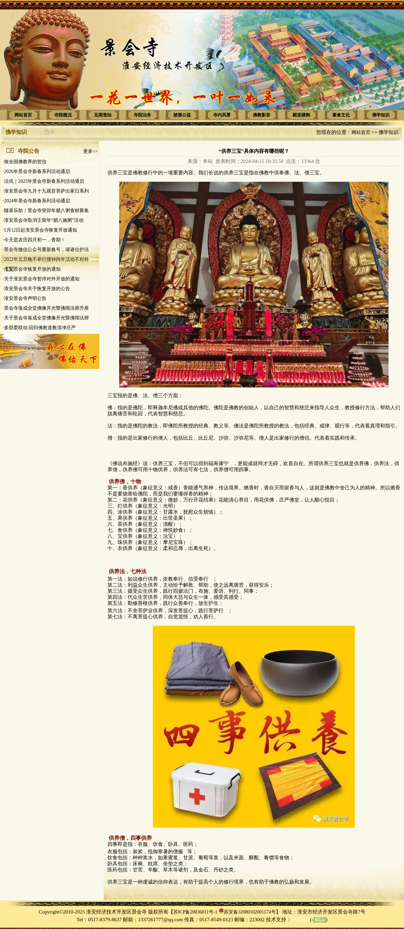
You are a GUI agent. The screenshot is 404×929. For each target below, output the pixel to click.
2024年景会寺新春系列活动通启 (37, 200)
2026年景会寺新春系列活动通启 (37, 171)
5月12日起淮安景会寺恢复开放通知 (40, 230)
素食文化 (341, 114)
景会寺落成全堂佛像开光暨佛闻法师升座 (46, 308)
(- (302, 919)
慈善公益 (182, 114)
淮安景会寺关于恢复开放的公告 (37, 288)
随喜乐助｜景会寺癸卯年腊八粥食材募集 (46, 210)
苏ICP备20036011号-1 (195, 912)
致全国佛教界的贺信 (25, 161)
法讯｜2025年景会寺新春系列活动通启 (44, 181)
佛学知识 (381, 114)
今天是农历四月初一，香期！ (34, 239)
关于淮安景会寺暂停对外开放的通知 (41, 278)
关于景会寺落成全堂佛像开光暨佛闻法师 (46, 317)
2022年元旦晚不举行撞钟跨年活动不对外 (46, 259)
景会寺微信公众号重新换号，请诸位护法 (46, 249)
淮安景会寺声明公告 (25, 298)
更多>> (90, 151)
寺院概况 (63, 114)
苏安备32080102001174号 (249, 912)
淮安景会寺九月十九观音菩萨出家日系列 (46, 191)
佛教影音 (261, 114)
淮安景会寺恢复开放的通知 (32, 269)
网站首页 (23, 114)
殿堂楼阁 (301, 114)
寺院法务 (142, 114)
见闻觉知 (102, 114)
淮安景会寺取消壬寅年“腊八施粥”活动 (43, 220)
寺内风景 (222, 114)
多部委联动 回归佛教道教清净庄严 (40, 327)
